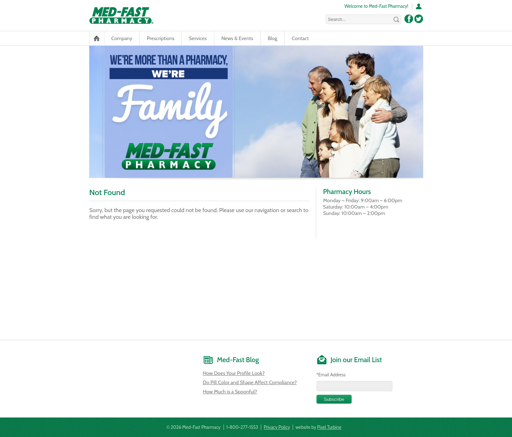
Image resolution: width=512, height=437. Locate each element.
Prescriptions (161, 38)
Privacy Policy (277, 427)
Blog (272, 38)
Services (198, 38)
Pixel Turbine (329, 427)
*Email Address (331, 374)
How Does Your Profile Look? (234, 373)
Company (121, 38)
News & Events (237, 38)
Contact (300, 38)
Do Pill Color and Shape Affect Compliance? (250, 382)
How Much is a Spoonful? (230, 391)
